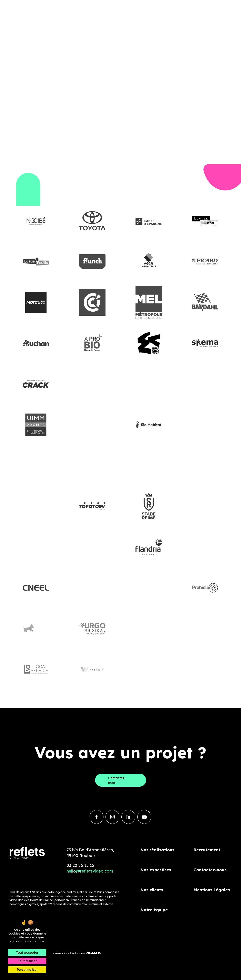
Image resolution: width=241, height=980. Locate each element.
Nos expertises (155, 869)
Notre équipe (154, 909)
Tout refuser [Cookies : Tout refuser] (27, 961)
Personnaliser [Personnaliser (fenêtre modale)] (27, 970)
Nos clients (151, 889)
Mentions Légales (211, 889)
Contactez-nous (210, 869)
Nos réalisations (157, 849)
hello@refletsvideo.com (90, 871)
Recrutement (206, 849)
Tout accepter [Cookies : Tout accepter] (27, 952)
